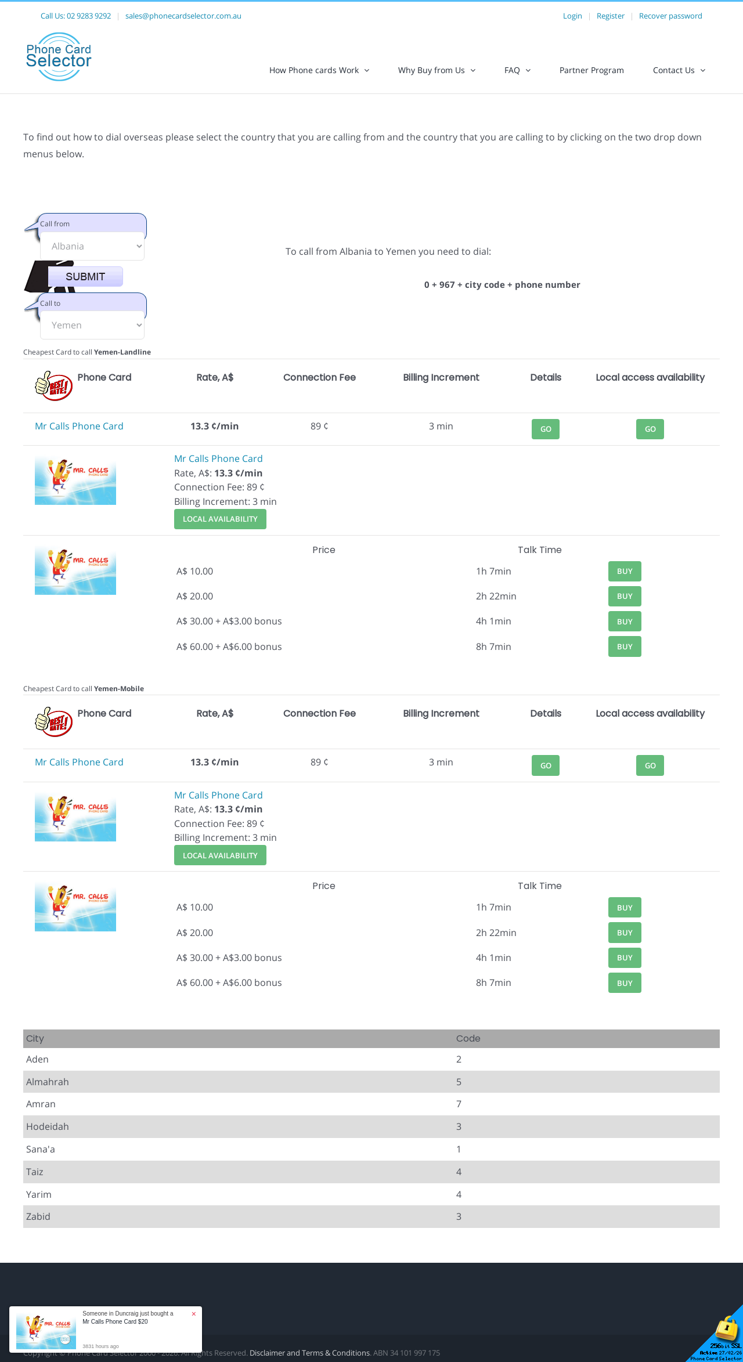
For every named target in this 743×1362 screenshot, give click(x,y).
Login (572, 15)
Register (611, 15)
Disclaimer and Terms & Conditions (310, 1352)
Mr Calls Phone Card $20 (114, 1321)
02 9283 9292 (89, 15)
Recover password (670, 15)
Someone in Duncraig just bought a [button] (127, 1317)
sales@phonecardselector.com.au (183, 15)
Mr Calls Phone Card (79, 426)
